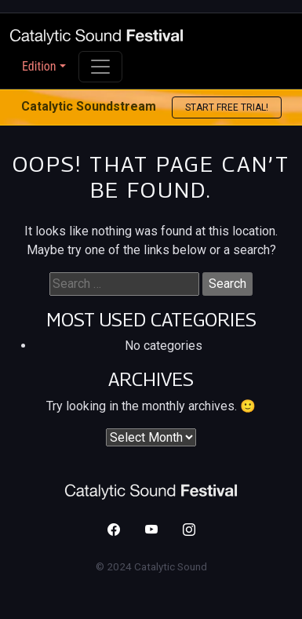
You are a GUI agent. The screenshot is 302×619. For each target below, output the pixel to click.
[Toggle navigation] (100, 66)
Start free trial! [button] (226, 107)
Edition (39, 66)
